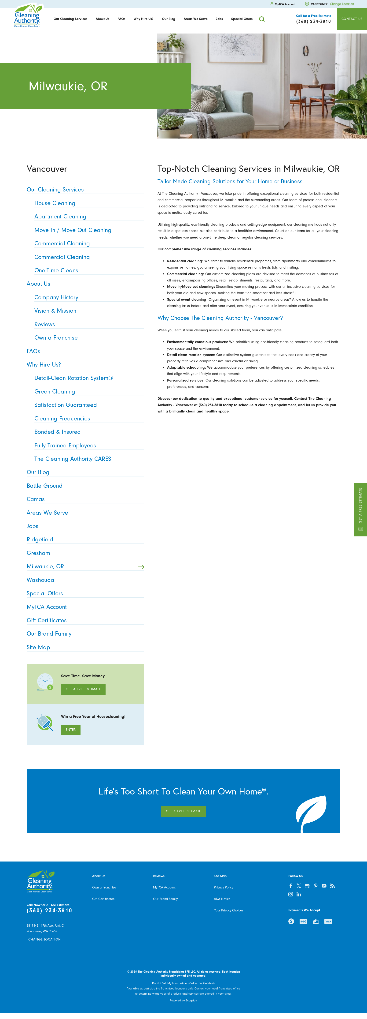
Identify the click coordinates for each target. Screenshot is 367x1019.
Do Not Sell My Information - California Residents (183, 983)
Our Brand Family (165, 899)
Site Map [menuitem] (84, 647)
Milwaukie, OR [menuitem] (85, 566)
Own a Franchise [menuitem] (87, 337)
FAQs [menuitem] (84, 351)
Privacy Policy (223, 887)
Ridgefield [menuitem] (84, 539)
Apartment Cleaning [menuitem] (87, 216)
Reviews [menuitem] (87, 324)
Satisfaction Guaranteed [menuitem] (87, 405)
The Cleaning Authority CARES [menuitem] (87, 459)
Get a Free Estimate (360, 509)
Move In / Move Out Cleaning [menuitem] (87, 230)
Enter (71, 730)
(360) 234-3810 (49, 910)
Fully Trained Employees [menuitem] (87, 445)
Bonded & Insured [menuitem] (87, 432)
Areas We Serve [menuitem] (84, 513)
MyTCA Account (164, 887)
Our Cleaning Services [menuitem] (84, 189)
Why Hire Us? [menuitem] (84, 364)
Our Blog (168, 19)
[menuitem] (70, 19)
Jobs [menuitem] (84, 526)
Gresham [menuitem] (84, 553)
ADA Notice (222, 899)
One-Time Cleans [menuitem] (87, 270)
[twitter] (299, 886)
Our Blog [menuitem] (84, 472)
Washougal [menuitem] (84, 580)
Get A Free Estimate (83, 689)
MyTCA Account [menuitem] (84, 607)
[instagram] (290, 894)
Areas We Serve (196, 19)
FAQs (121, 19)
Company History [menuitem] (87, 297)
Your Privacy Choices (228, 910)
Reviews (159, 876)
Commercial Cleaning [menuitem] (87, 243)
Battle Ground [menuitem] (84, 486)
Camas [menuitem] (84, 499)
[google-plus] (307, 886)
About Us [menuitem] (84, 284)
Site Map (220, 876)
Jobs (219, 19)
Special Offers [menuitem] (84, 593)
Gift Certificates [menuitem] (84, 620)
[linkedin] (299, 894)
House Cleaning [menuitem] (87, 203)
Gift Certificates (103, 899)
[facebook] (290, 886)
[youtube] (324, 886)
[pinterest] (315, 886)
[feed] (332, 886)
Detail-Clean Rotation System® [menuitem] (87, 378)
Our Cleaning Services (70, 19)
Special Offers (242, 19)
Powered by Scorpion (183, 1000)
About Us (102, 19)
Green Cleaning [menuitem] (87, 391)
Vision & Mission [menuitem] (87, 311)
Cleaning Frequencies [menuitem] (87, 418)
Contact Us (352, 19)
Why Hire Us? (144, 19)
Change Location (342, 4)
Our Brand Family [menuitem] (84, 633)
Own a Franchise (104, 887)
